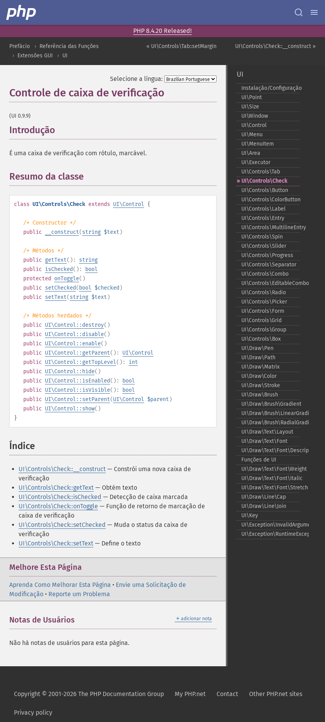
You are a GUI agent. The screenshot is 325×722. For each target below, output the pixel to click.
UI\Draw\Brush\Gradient (270, 404)
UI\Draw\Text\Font (264, 441)
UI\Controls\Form (262, 311)
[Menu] (314, 12)
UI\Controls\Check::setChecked (62, 524)
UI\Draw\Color (259, 376)
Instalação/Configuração (270, 88)
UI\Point (251, 97)
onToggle (66, 278)
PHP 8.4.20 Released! (162, 30)
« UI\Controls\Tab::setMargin (181, 46)
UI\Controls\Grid (261, 320)
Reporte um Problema (79, 594)
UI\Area (250, 153)
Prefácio (19, 46)
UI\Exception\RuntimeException (270, 534)
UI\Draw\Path (258, 357)
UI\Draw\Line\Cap (263, 497)
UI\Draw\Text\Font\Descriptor (270, 450)
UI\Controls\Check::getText (56, 487)
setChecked (60, 288)
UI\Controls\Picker (264, 301)
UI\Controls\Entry (262, 218)
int (133, 362)
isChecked (59, 269)
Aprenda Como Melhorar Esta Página (60, 584)
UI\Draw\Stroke (260, 385)
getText (56, 260)
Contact (227, 694)
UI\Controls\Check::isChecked (60, 497)
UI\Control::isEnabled (77, 380)
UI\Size (250, 106)
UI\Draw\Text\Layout (267, 432)
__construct (62, 232)
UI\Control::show (70, 408)
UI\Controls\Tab (260, 171)
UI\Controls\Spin (262, 236)
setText (56, 297)
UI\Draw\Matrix (260, 367)
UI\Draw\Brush (259, 394)
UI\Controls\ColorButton (270, 199)
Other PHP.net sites (275, 694)
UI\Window (254, 116)
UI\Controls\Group (263, 329)
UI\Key (249, 515)
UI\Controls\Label (263, 209)
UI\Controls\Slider (263, 246)
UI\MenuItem (257, 144)
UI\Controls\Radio (263, 292)
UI (64, 55)
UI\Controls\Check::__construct (62, 469)
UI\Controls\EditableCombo (270, 283)
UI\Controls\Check (264, 181)
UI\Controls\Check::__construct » (275, 46)
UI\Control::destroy (74, 325)
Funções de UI (258, 459)
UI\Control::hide (70, 371)
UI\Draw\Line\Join (263, 506)
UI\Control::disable (74, 334)
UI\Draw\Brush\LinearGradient (270, 413)
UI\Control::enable (73, 343)
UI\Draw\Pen (257, 348)
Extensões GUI (35, 55)
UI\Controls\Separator (268, 264)
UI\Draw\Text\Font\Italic (270, 478)
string (91, 232)
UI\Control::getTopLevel (80, 362)
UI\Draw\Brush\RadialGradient (270, 422)
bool (91, 269)
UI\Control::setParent (77, 399)
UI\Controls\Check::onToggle (58, 506)
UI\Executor (255, 162)
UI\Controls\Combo (265, 274)
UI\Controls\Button (264, 190)
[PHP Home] (21, 12)
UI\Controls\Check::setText (56, 543)
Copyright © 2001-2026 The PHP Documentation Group (89, 694)
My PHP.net (190, 694)
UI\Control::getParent (77, 353)
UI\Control (128, 204)
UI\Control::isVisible (77, 390)
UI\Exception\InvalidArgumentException (270, 524)
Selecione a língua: (136, 78)
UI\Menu (252, 134)
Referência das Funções (69, 46)
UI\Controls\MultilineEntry (270, 227)
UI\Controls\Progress (267, 255)
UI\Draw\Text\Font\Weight (270, 469)
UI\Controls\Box (261, 339)
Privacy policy (33, 712)
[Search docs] (298, 12)
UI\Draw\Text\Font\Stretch (270, 487)
